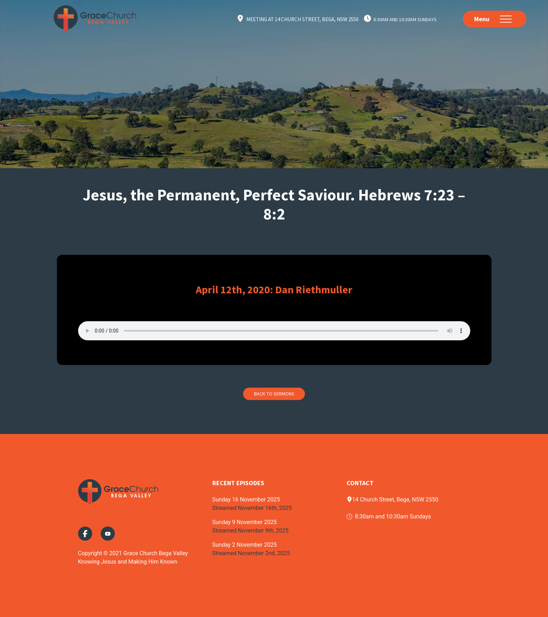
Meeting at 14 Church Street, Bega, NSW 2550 (302, 19)
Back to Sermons (274, 393)
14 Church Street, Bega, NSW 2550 (392, 499)
